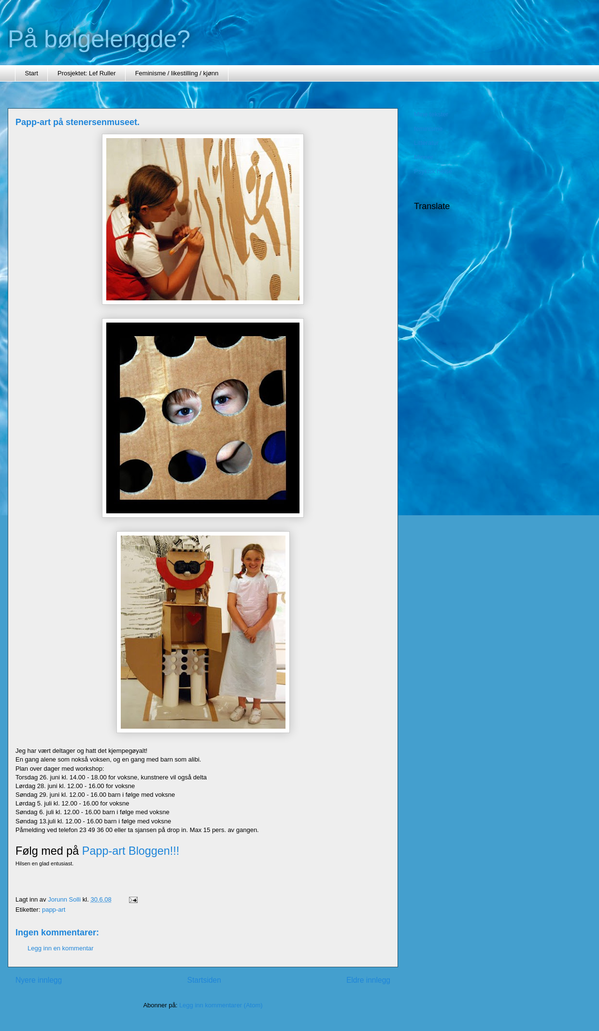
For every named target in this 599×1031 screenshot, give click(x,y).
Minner (423, 157)
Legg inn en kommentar (61, 948)
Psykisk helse (433, 171)
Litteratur (426, 142)
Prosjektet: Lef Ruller (86, 73)
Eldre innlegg (368, 980)
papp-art (53, 909)
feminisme (428, 128)
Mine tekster (431, 114)
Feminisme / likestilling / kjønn (177, 73)
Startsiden (204, 980)
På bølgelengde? (99, 39)
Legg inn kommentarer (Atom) (221, 1005)
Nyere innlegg (38, 980)
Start (31, 73)
